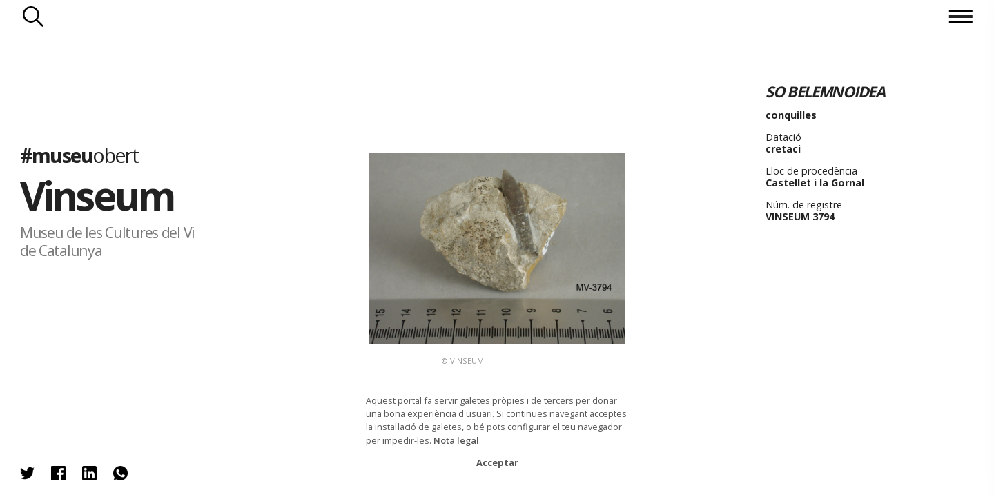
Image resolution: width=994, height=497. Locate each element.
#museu (79, 154)
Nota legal (456, 440)
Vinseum (97, 195)
